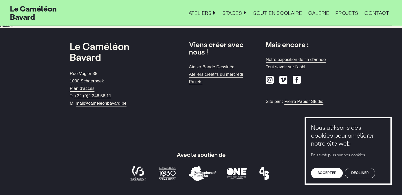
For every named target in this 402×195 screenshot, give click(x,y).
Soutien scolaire (277, 12)
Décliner (360, 172)
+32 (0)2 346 (92, 95)
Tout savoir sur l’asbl (285, 66)
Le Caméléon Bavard (33, 13)
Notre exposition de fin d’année (296, 59)
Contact (376, 12)
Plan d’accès (82, 88)
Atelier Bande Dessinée (212, 66)
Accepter (326, 172)
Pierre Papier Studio (303, 101)
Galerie (318, 12)
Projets (346, 12)
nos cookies (354, 154)
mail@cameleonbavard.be (101, 103)
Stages (232, 12)
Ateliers (200, 12)
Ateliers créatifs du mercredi (216, 74)
